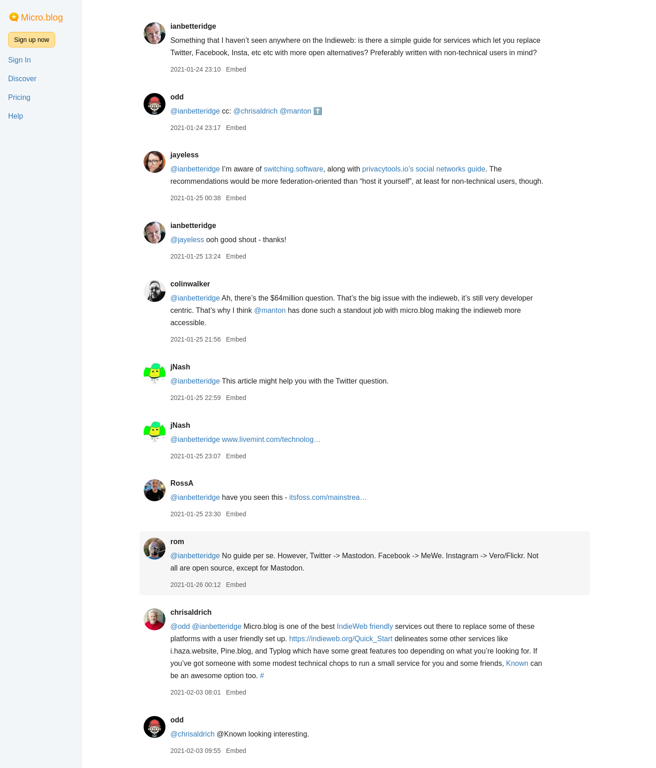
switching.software (298, 169)
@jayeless (191, 240)
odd (181, 97)
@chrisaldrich (260, 111)
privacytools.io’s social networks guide (428, 169)
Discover (22, 79)
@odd (184, 626)
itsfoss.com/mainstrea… (333, 497)
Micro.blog (42, 17)
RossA (186, 483)
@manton (300, 111)
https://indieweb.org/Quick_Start (345, 639)
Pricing (19, 97)
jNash (185, 367)
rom (181, 541)
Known (521, 663)
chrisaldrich (195, 612)
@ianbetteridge (199, 111)
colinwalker (194, 284)
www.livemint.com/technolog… (275, 439)
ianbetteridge (197, 26)
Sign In (19, 60)
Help (15, 116)
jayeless (189, 155)
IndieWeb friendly (369, 626)
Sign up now (31, 39)
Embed (240, 69)
